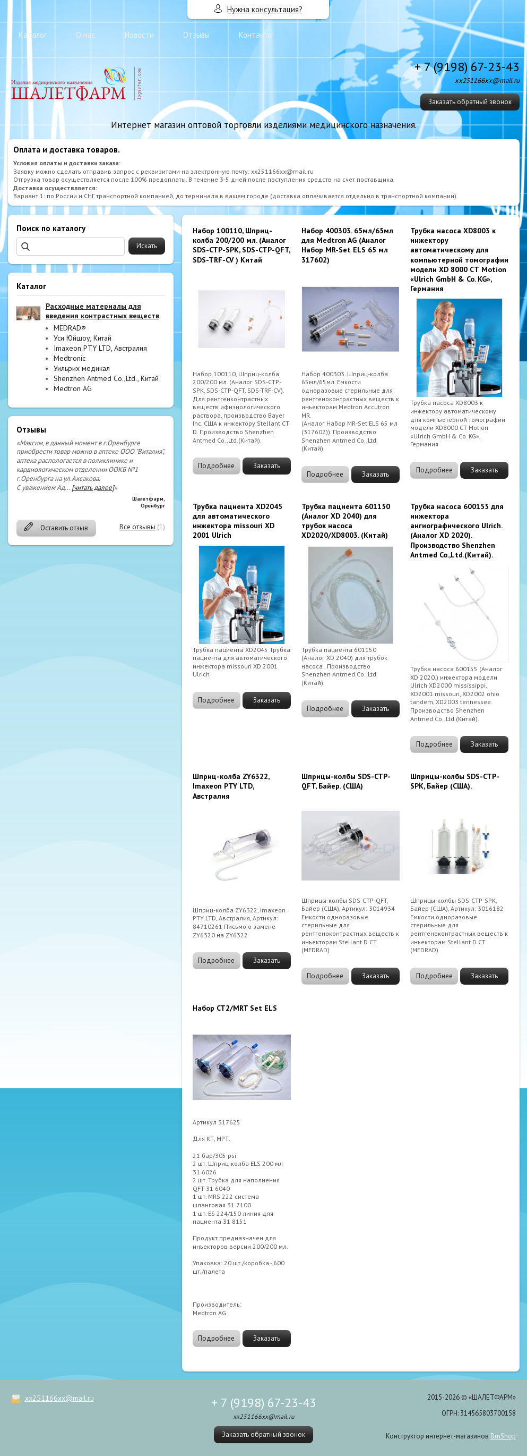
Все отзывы (137, 526)
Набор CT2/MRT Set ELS (235, 1008)
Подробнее (216, 465)
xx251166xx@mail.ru (59, 1398)
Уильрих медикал (82, 368)
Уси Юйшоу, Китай (82, 338)
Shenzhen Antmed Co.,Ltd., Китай (106, 378)
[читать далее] (93, 487)
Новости (139, 35)
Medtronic (69, 358)
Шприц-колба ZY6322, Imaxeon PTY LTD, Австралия (231, 786)
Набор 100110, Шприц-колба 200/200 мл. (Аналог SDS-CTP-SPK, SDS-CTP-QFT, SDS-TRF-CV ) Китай (241, 245)
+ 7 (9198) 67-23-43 (467, 66)
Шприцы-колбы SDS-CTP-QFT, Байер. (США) (346, 781)
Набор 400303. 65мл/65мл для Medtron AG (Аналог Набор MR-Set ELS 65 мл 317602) (347, 245)
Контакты (256, 35)
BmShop (503, 1436)
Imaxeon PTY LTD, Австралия (100, 348)
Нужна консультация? (265, 9)
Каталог (33, 35)
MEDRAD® (70, 328)
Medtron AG (73, 388)
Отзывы (196, 35)
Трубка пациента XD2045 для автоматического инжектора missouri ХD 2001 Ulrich (237, 521)
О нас (86, 35)
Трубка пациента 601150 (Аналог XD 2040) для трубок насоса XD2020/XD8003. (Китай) (345, 521)
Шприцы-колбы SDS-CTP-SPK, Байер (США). (454, 781)
